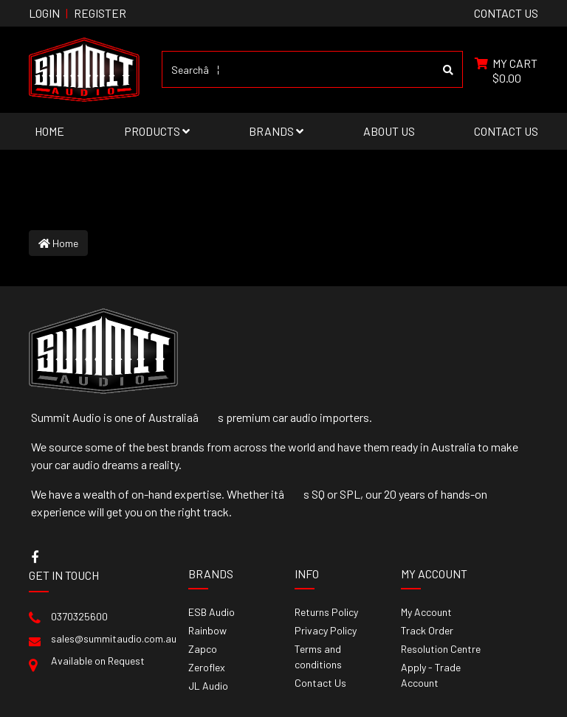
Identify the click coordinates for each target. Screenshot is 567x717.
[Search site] (448, 69)
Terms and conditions (318, 656)
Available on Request (98, 660)
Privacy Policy (326, 630)
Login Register (77, 13)
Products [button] (157, 131)
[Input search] (298, 69)
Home (49, 131)
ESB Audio (211, 612)
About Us (389, 131)
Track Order (427, 630)
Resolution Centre (441, 648)
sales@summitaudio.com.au (113, 638)
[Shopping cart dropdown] (506, 69)
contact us (506, 13)
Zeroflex (206, 667)
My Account (426, 612)
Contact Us (506, 131)
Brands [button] (276, 131)
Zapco (202, 648)
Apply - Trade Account (431, 675)
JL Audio (208, 685)
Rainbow (207, 630)
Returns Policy (326, 612)
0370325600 (79, 616)
